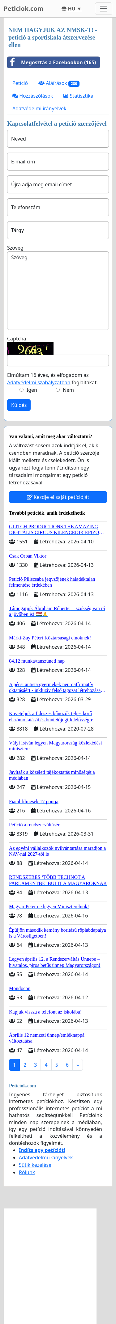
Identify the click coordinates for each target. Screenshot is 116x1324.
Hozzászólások (32, 95)
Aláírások (58, 83)
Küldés (19, 405)
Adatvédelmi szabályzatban (38, 382)
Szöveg (15, 247)
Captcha (16, 338)
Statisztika (78, 95)
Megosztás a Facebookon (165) (51, 62)
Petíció (20, 83)
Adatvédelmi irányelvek (39, 108)
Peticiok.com (23, 8)
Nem (68, 389)
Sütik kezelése (35, 1165)
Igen (32, 389)
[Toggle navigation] (103, 8)
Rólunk (27, 1172)
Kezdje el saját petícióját (58, 497)
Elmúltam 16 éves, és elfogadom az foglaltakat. (52, 379)
